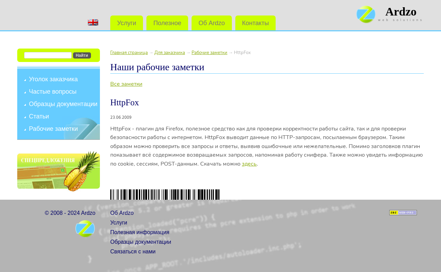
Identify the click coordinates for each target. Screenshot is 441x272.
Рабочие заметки (53, 128)
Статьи (39, 116)
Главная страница (129, 53)
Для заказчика (169, 53)
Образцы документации (63, 104)
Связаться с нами (132, 251)
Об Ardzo (211, 23)
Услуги (126, 23)
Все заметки (126, 84)
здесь (249, 164)
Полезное (167, 23)
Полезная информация (140, 232)
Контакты (255, 23)
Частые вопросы (52, 91)
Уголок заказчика (53, 79)
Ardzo (401, 11)
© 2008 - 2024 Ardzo (70, 213)
